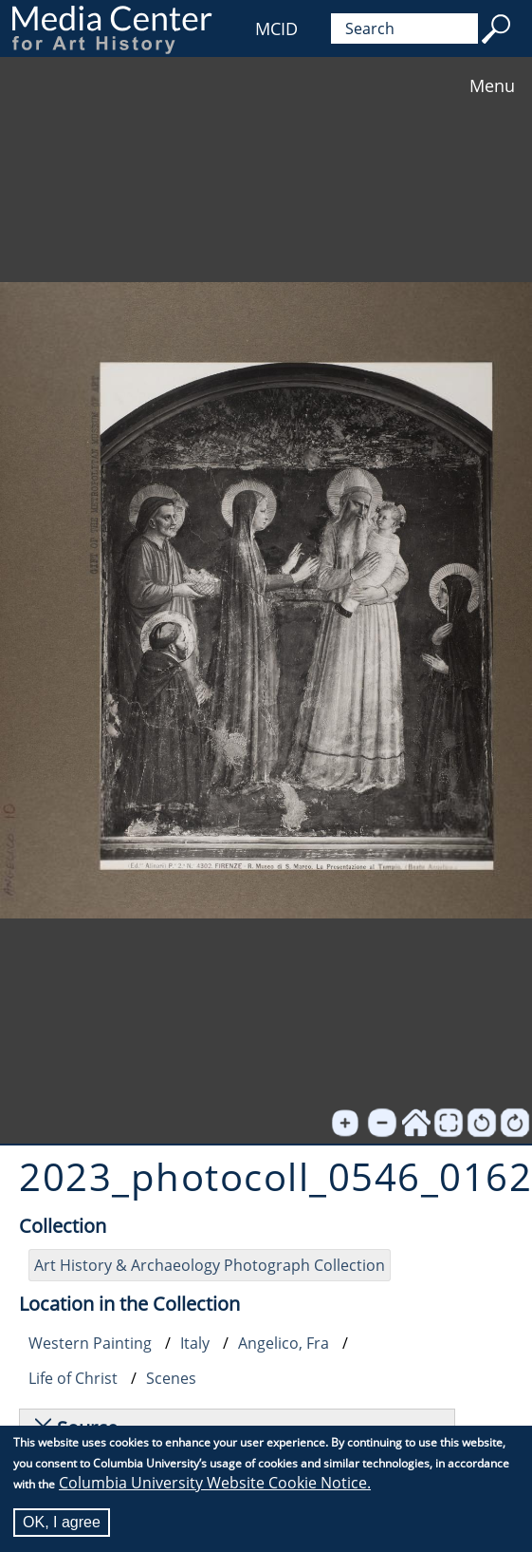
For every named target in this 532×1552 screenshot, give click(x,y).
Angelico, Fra (283, 1343)
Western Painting (90, 1343)
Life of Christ (73, 1378)
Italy (195, 1343)
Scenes (171, 1378)
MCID (276, 28)
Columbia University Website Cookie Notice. (215, 1482)
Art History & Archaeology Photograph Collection (209, 1265)
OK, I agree (62, 1522)
